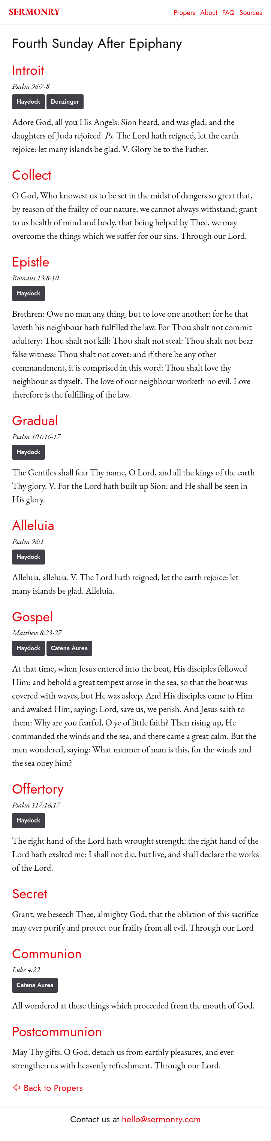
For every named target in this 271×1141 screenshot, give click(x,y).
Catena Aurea (69, 648)
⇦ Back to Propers (47, 1087)
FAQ (228, 13)
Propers (184, 13)
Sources (251, 13)
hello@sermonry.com (161, 1119)
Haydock (28, 101)
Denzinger (65, 101)
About (208, 13)
